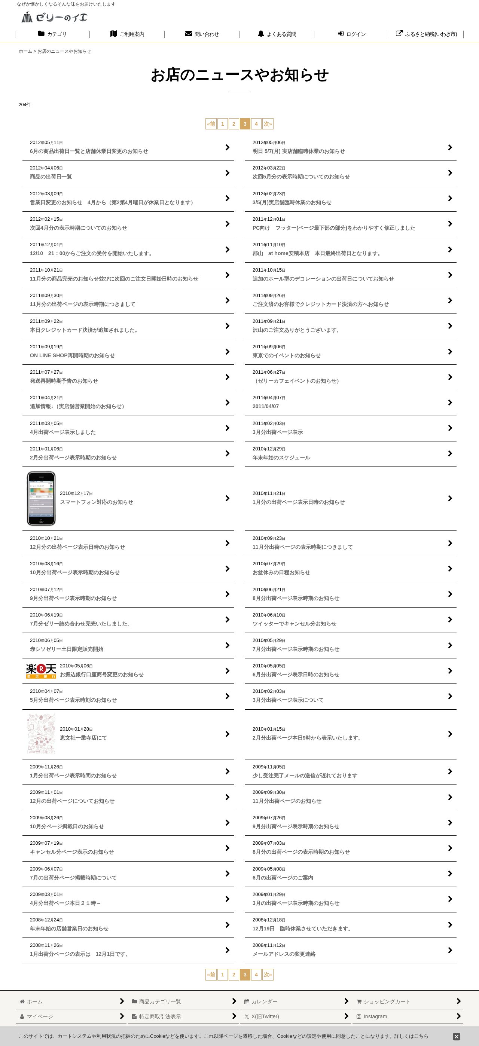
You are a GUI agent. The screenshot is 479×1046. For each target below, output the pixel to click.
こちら (421, 1036)
